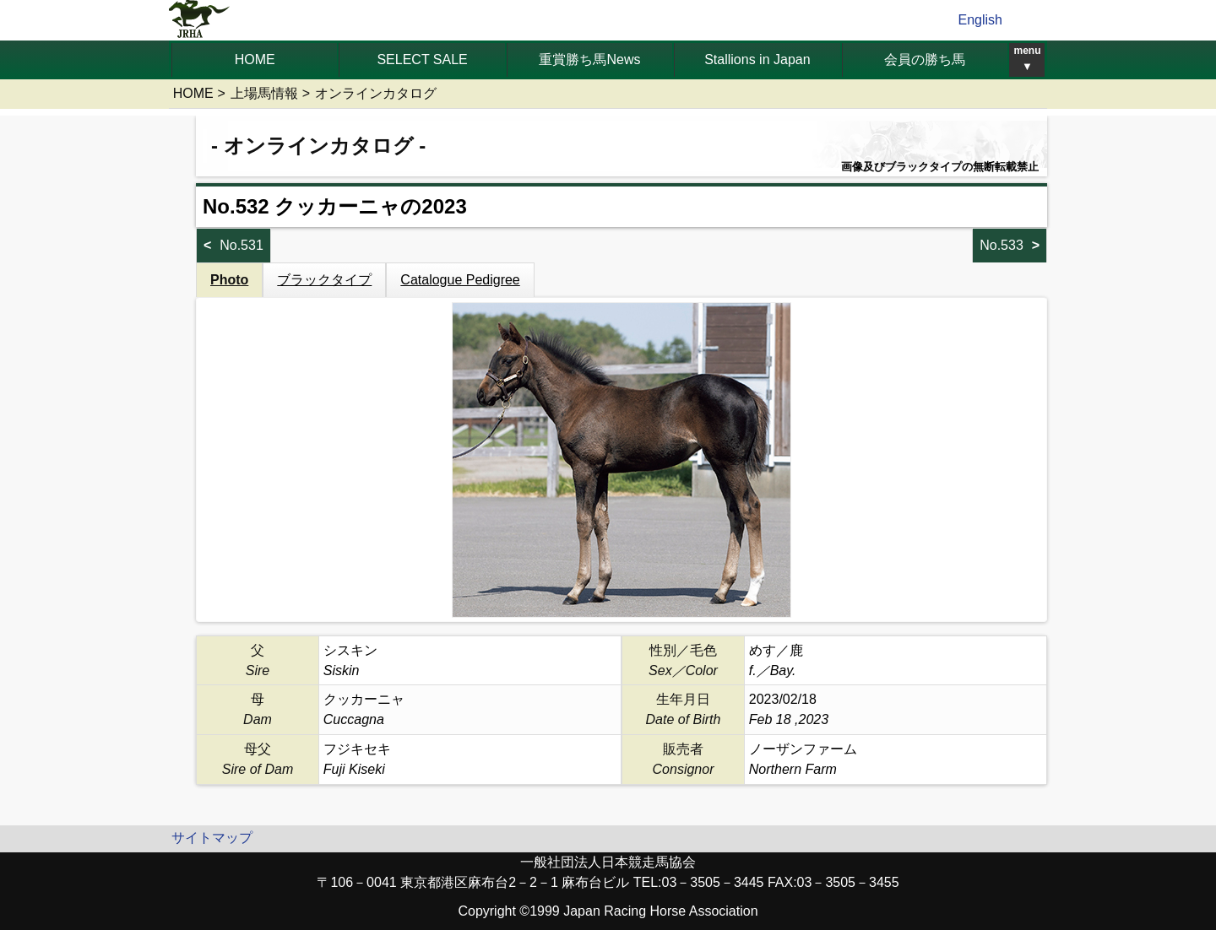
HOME (255, 59)
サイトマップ (211, 837)
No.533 (1001, 245)
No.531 (241, 245)
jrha (200, 20)
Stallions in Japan (757, 59)
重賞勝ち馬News (589, 59)
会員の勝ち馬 (924, 59)
